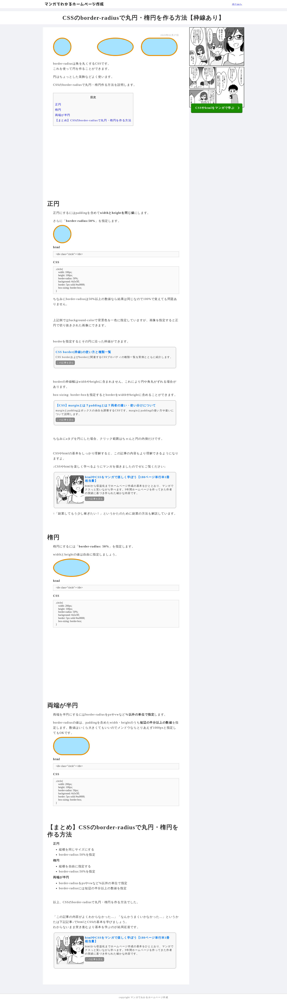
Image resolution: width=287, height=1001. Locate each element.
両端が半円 (62, 115)
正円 (58, 104)
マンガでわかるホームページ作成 (74, 4)
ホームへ (237, 4)
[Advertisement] (116, 157)
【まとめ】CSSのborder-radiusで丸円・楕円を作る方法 (93, 120)
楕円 (58, 109)
